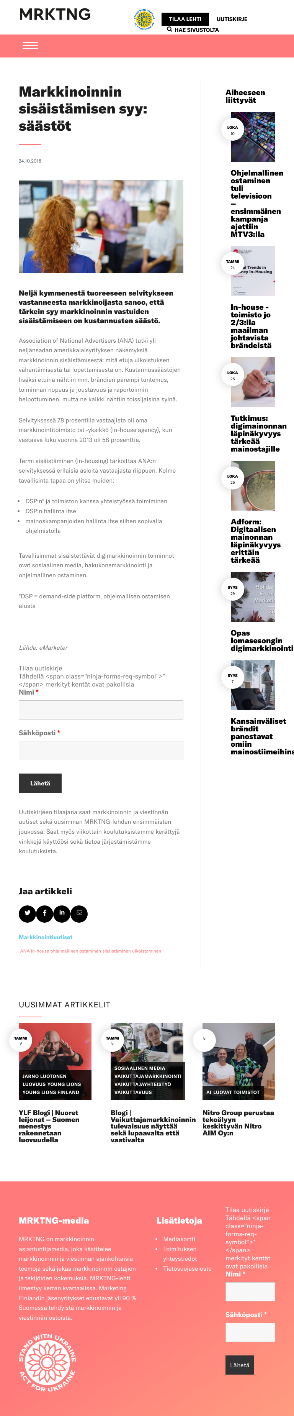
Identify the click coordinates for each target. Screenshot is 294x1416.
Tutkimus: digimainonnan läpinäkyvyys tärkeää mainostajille (259, 434)
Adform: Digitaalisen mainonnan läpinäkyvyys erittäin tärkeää (256, 541)
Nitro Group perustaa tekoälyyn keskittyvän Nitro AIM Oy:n (238, 1123)
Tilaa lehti (185, 19)
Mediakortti (179, 1239)
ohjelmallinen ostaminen (76, 951)
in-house (40, 951)
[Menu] (30, 46)
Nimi (29, 692)
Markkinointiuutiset (45, 937)
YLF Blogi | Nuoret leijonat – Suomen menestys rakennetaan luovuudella (49, 1126)
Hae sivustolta (193, 29)
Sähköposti (39, 732)
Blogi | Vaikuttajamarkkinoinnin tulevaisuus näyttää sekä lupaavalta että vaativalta (153, 1126)
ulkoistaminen (146, 951)
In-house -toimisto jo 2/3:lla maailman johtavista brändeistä (251, 326)
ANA (25, 951)
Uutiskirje (232, 19)
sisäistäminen (116, 951)
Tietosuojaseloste (187, 1269)
